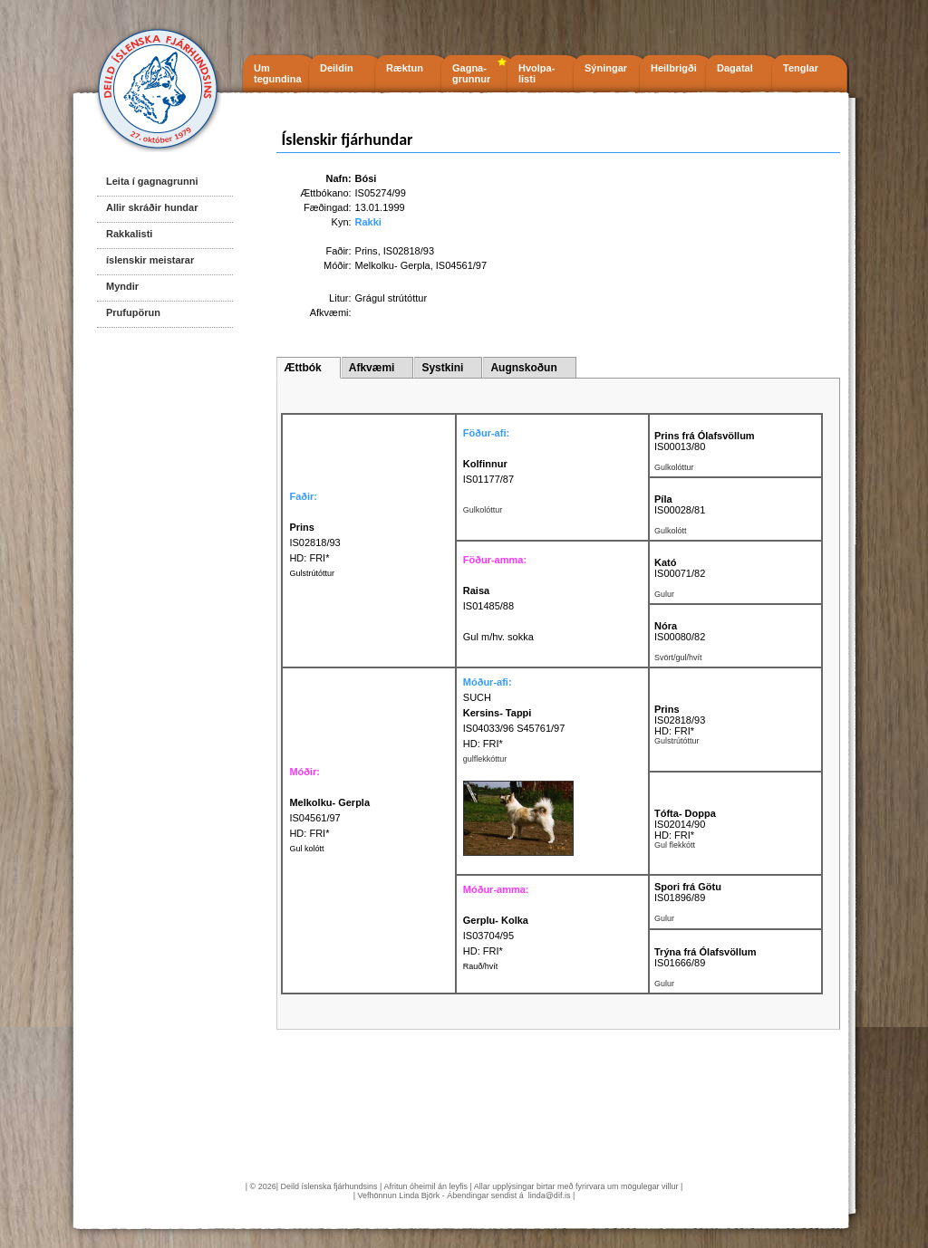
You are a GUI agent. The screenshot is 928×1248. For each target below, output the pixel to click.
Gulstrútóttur (311, 573)
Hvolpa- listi (536, 73)
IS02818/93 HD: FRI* (314, 542)
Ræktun (404, 67)
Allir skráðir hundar (152, 207)
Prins (366, 250)
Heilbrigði (674, 67)
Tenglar (800, 67)
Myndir (122, 286)
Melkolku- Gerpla (392, 265)
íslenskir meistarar (150, 259)
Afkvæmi (372, 367)
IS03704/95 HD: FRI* (495, 935)
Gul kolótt (306, 848)
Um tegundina (278, 73)
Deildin (336, 67)
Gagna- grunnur (471, 73)
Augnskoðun (523, 367)
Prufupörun (133, 312)
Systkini (442, 367)
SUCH (477, 697)
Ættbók (302, 367)
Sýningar (606, 67)
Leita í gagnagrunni (152, 181)
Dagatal (735, 67)
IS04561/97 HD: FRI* (329, 818)
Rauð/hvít (480, 966)
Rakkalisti (129, 233)
